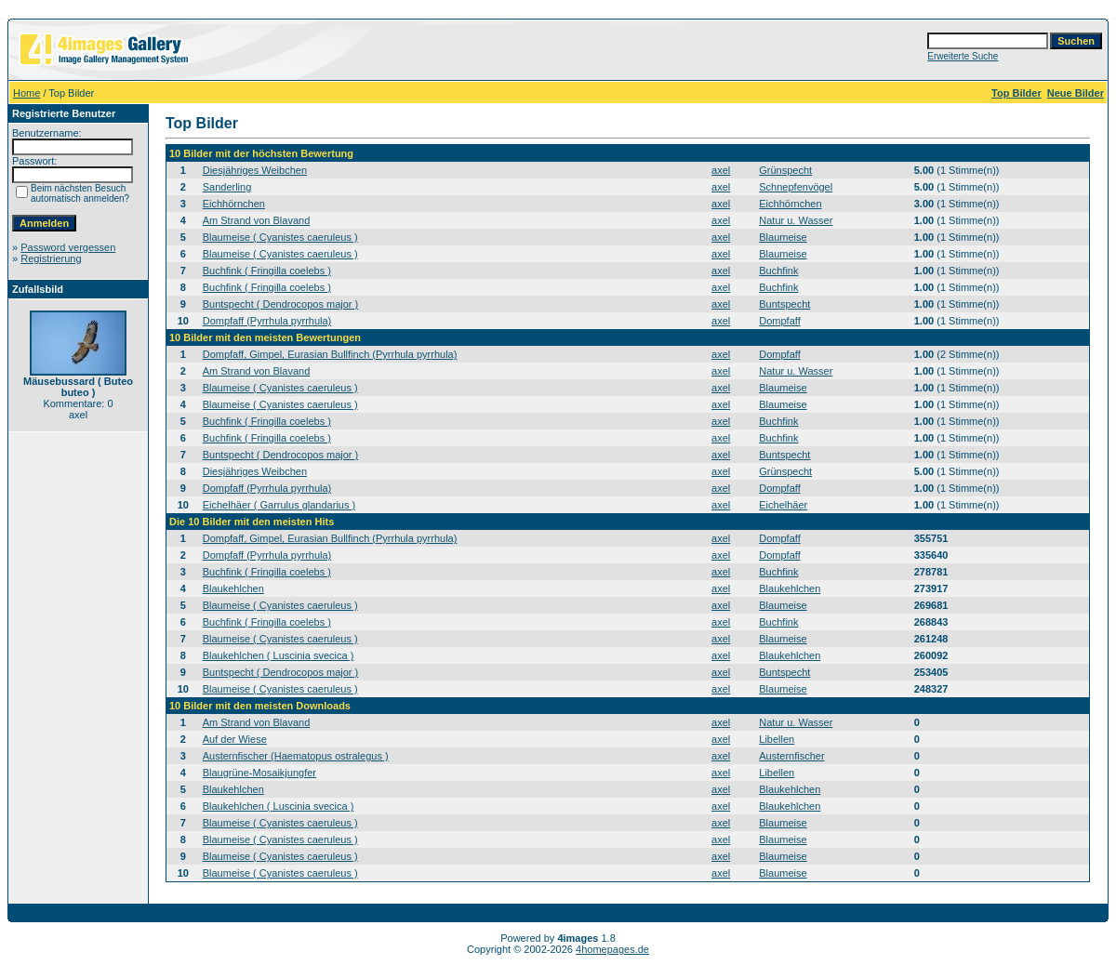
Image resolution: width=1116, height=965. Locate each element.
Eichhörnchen (234, 203)
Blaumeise (782, 237)
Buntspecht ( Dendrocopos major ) (281, 304)
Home (26, 93)
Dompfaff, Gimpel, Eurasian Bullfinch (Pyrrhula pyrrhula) (330, 354)
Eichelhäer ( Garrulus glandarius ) (279, 504)
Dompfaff (779, 320)
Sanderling (227, 186)
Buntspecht (784, 304)
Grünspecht (785, 170)
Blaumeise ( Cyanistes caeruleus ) (280, 237)
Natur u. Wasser (795, 220)
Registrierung (50, 258)
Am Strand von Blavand (257, 220)
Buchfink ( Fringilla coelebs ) (267, 270)
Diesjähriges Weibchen (255, 170)
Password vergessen (67, 247)
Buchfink (778, 270)
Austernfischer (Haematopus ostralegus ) (296, 755)
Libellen (776, 739)
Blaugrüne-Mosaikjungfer (259, 772)
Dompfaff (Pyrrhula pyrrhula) (267, 320)
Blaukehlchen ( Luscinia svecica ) (278, 655)
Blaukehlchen (233, 588)
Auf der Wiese (235, 739)
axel (720, 170)
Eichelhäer (783, 504)
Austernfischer (791, 755)
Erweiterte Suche (962, 56)
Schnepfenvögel (795, 186)
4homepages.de (612, 949)
